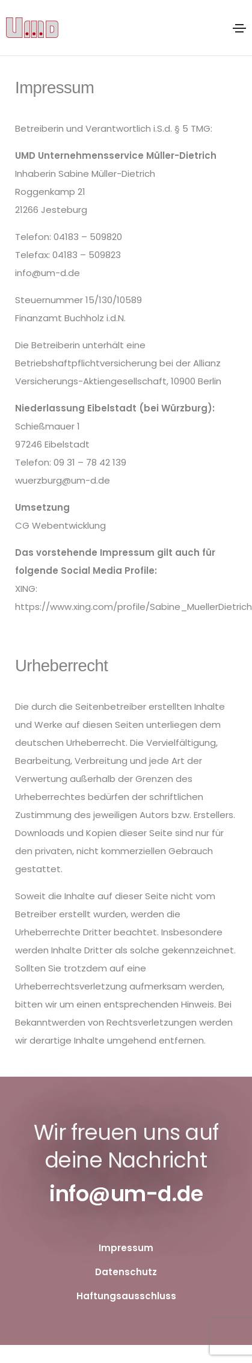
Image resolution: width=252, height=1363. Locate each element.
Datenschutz (126, 1272)
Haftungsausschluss (126, 1296)
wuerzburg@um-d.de (62, 480)
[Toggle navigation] (239, 28)
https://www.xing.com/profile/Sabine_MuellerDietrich (133, 606)
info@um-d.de (47, 272)
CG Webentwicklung (60, 525)
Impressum (126, 1247)
